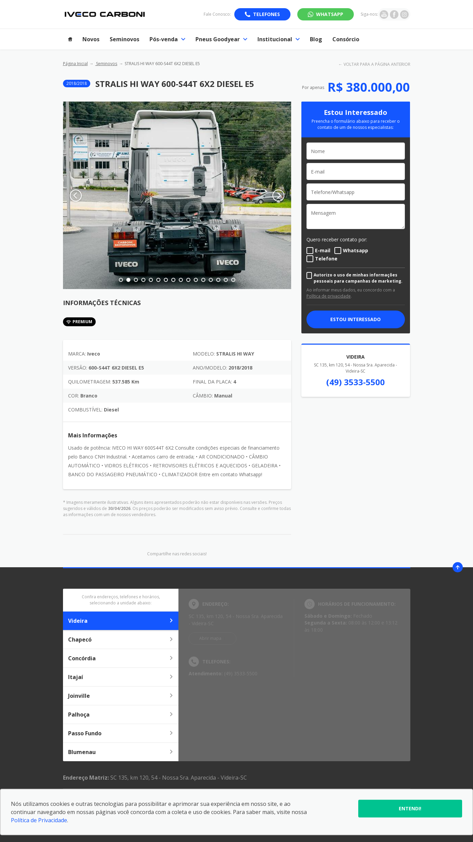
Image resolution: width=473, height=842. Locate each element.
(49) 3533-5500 (355, 382)
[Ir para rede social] (384, 14)
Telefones (266, 14)
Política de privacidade (328, 296)
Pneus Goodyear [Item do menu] (221, 39)
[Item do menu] (70, 39)
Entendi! (410, 808)
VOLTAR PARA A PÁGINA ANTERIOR (377, 64)
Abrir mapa (210, 638)
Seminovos (106, 63)
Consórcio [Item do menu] (345, 39)
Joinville (121, 696)
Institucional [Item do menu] (278, 39)
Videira (121, 621)
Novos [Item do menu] (90, 39)
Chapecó (121, 639)
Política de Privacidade (39, 820)
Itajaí (121, 677)
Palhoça (121, 714)
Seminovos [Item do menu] (124, 39)
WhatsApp (329, 14)
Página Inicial (75, 63)
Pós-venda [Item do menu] (167, 39)
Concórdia (121, 658)
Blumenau (121, 752)
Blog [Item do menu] (316, 39)
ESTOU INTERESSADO (355, 319)
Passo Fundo (121, 733)
